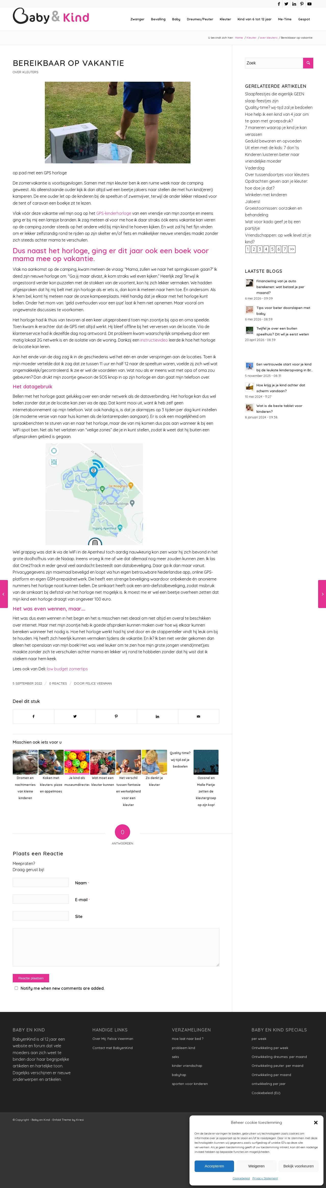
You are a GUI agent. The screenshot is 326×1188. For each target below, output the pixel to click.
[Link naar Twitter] (286, 4)
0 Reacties (58, 683)
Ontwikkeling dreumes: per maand (279, 1057)
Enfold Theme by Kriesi (68, 1120)
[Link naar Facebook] (278, 4)
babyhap (179, 1075)
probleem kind (183, 1048)
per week (259, 1039)
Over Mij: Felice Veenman (112, 1039)
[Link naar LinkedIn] (294, 4)
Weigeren (256, 1166)
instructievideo (154, 340)
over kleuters (25, 72)
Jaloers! (252, 201)
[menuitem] (137, 19)
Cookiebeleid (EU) (266, 1093)
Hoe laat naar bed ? (187, 1039)
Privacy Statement (265, 1178)
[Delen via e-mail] (198, 716)
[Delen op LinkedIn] (157, 716)
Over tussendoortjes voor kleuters (277, 174)
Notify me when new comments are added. (62, 988)
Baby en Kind (41, 1120)
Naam (82, 882)
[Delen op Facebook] (33, 716)
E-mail (82, 899)
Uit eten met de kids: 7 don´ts (272, 147)
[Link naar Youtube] (309, 4)
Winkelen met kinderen (266, 194)
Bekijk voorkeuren (298, 1166)
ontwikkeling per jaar (269, 1084)
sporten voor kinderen (190, 1084)
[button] (315, 1122)
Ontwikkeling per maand (271, 1075)
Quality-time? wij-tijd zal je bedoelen (279, 107)
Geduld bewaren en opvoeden (273, 141)
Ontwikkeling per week (270, 1048)
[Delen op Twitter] (75, 716)
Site (79, 916)
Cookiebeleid (241, 1178)
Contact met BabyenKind (112, 1048)
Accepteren (214, 1166)
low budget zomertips (67, 668)
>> (292, 249)
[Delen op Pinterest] (116, 716)
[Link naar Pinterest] (301, 4)
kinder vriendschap (187, 1066)
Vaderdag (254, 168)
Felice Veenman (99, 683)
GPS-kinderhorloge (113, 213)
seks (175, 1057)
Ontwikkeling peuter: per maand (277, 1066)
